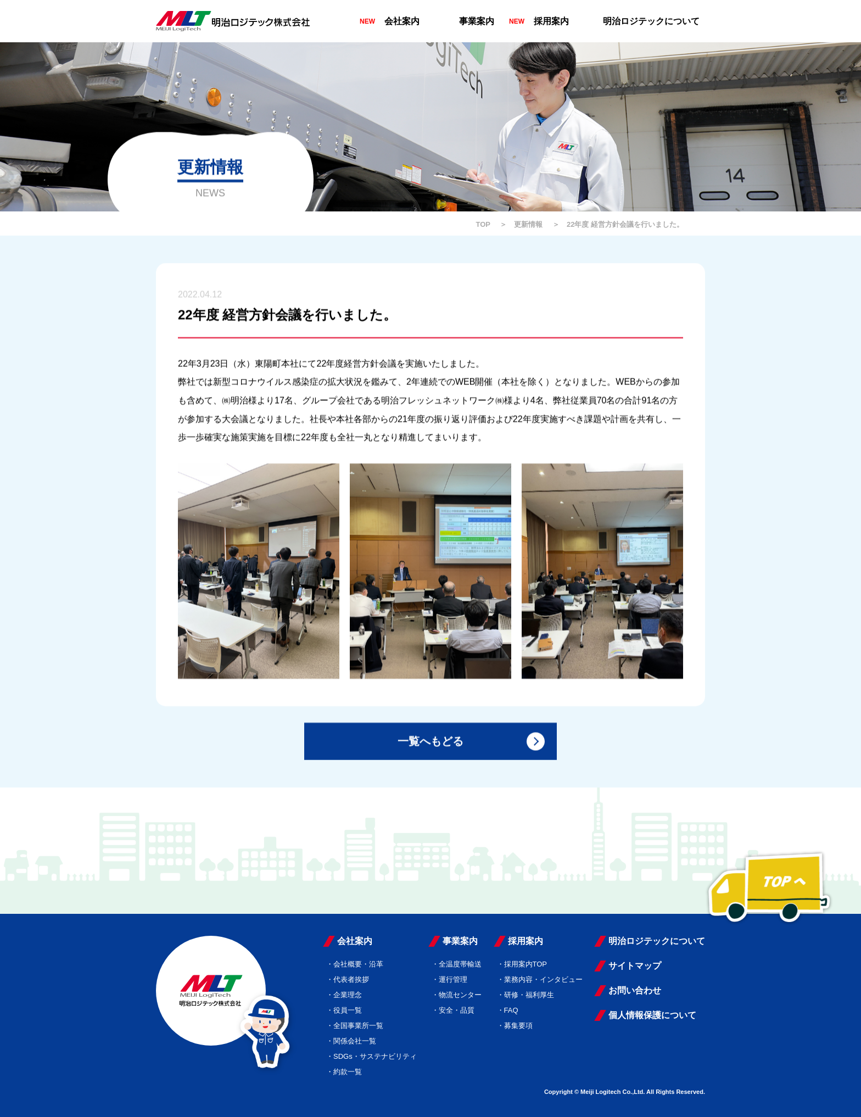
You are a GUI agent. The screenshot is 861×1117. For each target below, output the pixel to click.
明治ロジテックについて (651, 21)
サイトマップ (634, 965)
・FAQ (507, 1010)
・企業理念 (344, 994)
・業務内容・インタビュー (540, 979)
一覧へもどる (430, 742)
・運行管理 (449, 979)
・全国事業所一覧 (354, 1025)
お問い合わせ (634, 990)
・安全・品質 (453, 1010)
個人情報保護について (652, 1015)
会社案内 (402, 21)
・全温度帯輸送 (457, 964)
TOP (483, 224)
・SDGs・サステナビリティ (371, 1056)
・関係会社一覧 (351, 1041)
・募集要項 (515, 1025)
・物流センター (457, 994)
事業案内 (476, 21)
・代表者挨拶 (347, 979)
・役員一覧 (344, 1010)
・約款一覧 (344, 1071)
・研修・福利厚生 (525, 994)
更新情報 (528, 224)
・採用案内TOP (522, 964)
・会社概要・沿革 (354, 964)
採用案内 (551, 21)
